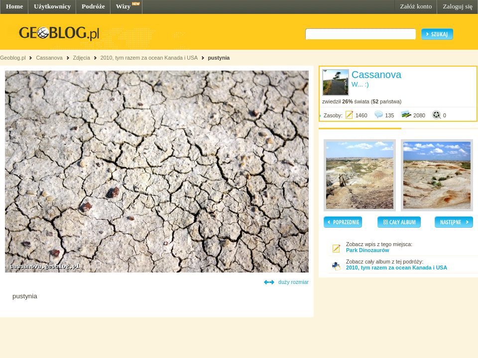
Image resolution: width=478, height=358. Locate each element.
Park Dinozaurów (367, 250)
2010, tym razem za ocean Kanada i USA (149, 58)
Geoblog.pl (13, 58)
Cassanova (49, 58)
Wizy (123, 6)
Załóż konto (416, 6)
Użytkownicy (52, 6)
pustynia (219, 58)
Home (14, 6)
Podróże (93, 6)
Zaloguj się (458, 6)
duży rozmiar (293, 282)
